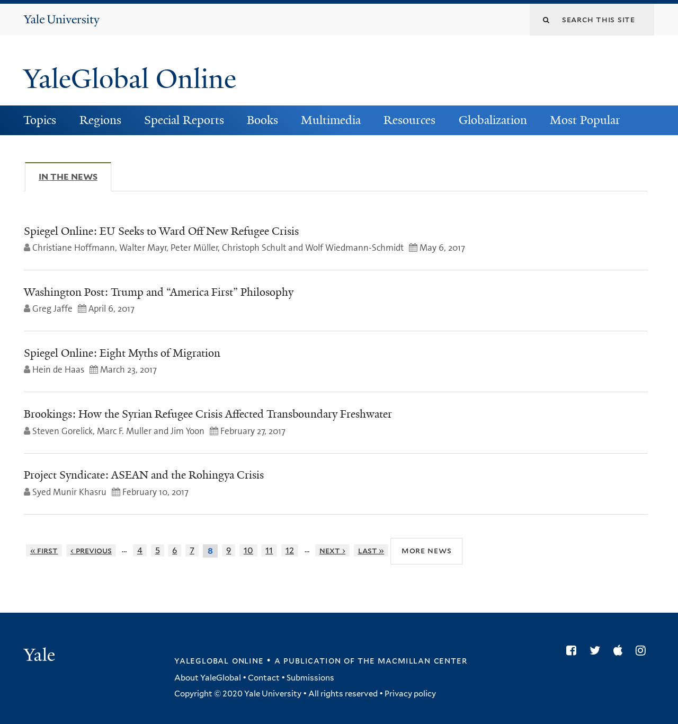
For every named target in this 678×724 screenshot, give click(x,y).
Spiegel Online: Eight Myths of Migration (122, 353)
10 (248, 550)
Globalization (493, 120)
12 (290, 550)
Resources (409, 120)
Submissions (310, 678)
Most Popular (585, 120)
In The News (75, 176)
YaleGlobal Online (129, 78)
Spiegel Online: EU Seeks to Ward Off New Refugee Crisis (161, 231)
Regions (100, 120)
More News (427, 550)
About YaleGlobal (207, 678)
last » (371, 550)
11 (269, 550)
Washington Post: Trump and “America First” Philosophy (158, 292)
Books (262, 120)
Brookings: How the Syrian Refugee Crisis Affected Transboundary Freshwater (208, 414)
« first (44, 550)
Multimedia (331, 120)
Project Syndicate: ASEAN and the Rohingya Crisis (144, 475)
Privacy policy (410, 694)
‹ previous (91, 550)
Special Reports (184, 120)
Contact (264, 678)
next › (332, 550)
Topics (39, 120)
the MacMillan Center (412, 660)
